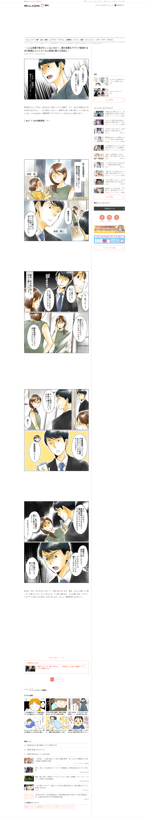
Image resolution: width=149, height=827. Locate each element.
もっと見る (109, 100)
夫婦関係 (39, 807)
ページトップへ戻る (109, 248)
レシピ (94, 1)
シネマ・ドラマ (100, 40)
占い (109, 1)
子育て (85, 1)
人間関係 (68, 40)
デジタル (110, 40)
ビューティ (99, 1)
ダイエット (48, 807)
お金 (41, 40)
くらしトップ (29, 40)
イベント (76, 40)
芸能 (81, 40)
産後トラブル (29, 807)
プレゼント (114, 1)
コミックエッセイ (67, 807)
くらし (89, 1)
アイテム (61, 40)
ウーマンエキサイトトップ (104, 5)
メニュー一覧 (121, 1)
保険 (46, 40)
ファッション (89, 40)
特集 (95, 74)
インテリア (52, 40)
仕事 (36, 40)
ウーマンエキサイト (39, 54)
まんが (105, 1)
